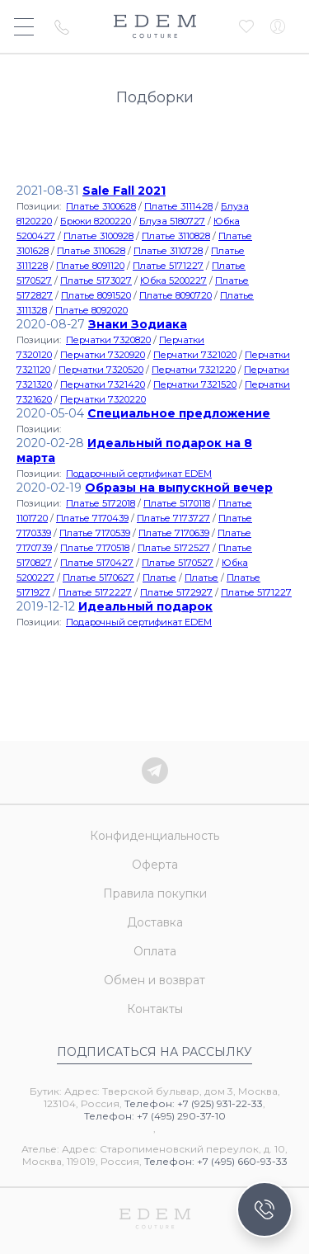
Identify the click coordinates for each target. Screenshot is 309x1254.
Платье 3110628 (91, 251)
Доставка (155, 922)
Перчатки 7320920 (102, 355)
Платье (159, 577)
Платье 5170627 (98, 577)
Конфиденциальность (154, 835)
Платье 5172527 (174, 548)
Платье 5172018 (100, 503)
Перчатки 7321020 (194, 355)
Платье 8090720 (175, 295)
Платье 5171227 (168, 265)
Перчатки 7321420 (102, 384)
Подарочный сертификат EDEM (139, 473)
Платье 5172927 (176, 592)
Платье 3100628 (101, 206)
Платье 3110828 (176, 236)
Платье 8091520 (96, 295)
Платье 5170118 (176, 503)
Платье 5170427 (96, 562)
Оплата (154, 951)
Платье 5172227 (95, 592)
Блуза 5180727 (172, 221)
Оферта (155, 864)
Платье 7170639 (173, 533)
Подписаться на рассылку (154, 1051)
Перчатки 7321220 (194, 369)
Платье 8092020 (91, 310)
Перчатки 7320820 (108, 340)
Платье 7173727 (173, 518)
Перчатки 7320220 (103, 399)
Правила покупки (155, 893)
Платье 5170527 (177, 562)
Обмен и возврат (154, 980)
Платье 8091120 (90, 265)
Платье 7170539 (94, 533)
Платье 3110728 (168, 251)
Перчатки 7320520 (101, 369)
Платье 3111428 (178, 206)
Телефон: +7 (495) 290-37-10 (155, 1116)
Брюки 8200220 (95, 221)
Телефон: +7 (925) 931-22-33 (193, 1103)
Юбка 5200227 (173, 280)
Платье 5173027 (96, 280)
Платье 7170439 (92, 518)
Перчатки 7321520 (194, 384)
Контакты (155, 1009)
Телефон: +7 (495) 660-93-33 (216, 1161)
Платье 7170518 (94, 548)
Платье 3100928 (98, 236)
